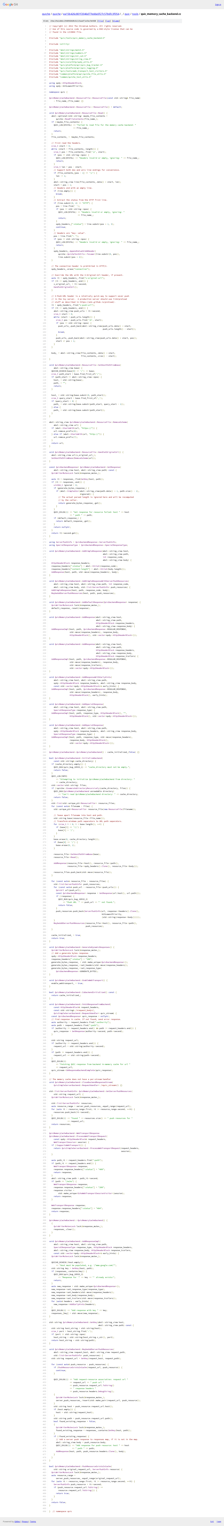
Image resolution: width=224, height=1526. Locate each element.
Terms (33, 1521)
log (108, 21)
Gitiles (17, 1521)
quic (127, 14)
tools (135, 14)
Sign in (218, 4)
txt (212, 1521)
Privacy (25, 1521)
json (219, 1521)
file (100, 21)
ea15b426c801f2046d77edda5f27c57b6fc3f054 (91, 14)
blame (116, 21)
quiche (46, 14)
